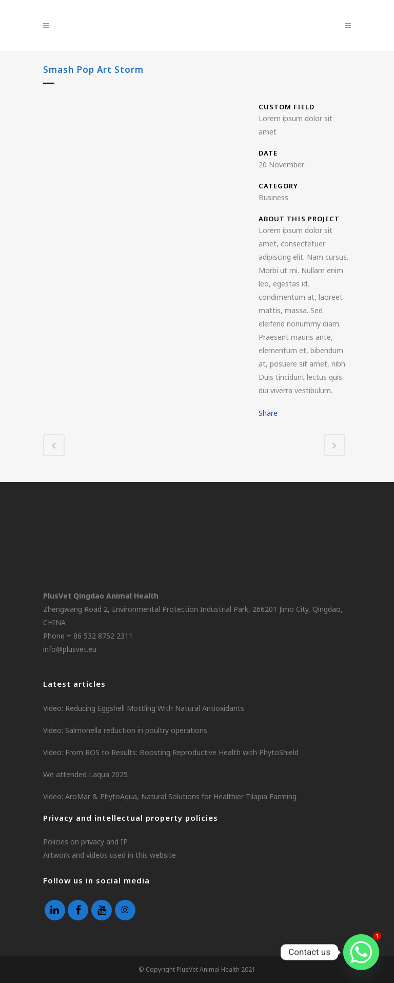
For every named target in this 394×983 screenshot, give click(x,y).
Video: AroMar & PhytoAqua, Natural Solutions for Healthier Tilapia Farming (170, 796)
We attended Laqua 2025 (85, 774)
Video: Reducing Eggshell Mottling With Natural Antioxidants (143, 708)
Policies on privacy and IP (85, 841)
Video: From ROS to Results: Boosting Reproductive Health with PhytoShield (171, 752)
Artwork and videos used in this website (109, 855)
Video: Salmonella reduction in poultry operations (125, 730)
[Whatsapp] (361, 952)
